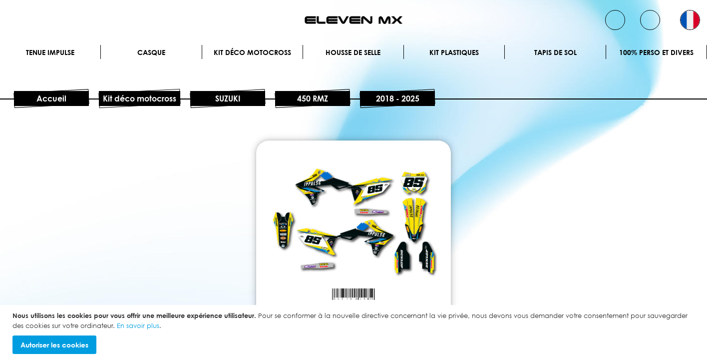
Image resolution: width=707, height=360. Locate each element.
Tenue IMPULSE (50, 52)
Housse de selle (353, 52)
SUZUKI (227, 99)
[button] (690, 20)
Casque (151, 52)
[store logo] (353, 20)
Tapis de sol (555, 52)
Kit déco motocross (252, 52)
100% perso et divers (656, 52)
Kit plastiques (454, 52)
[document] (354, 332)
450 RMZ (312, 99)
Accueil (51, 99)
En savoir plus (138, 326)
